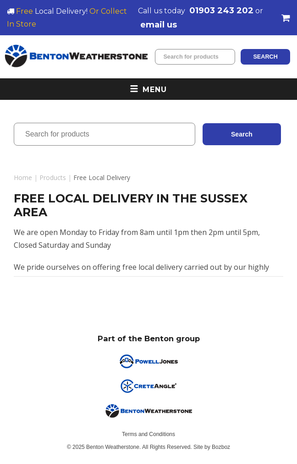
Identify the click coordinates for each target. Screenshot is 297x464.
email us (158, 25)
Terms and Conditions (148, 434)
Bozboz (221, 447)
